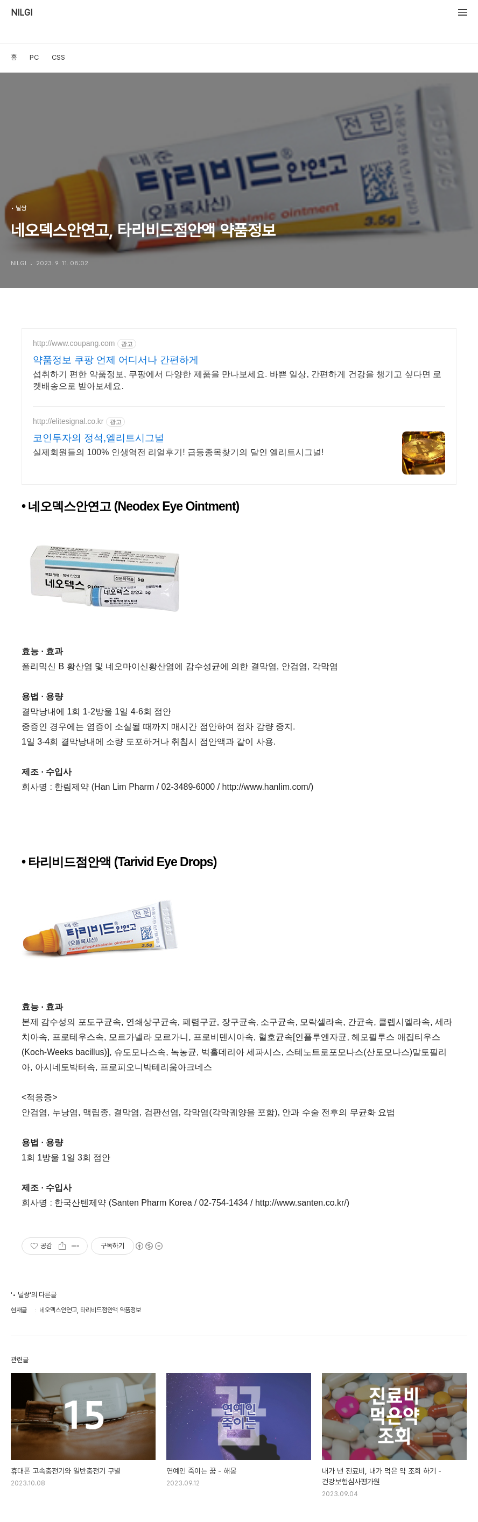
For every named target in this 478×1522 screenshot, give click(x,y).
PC (34, 57)
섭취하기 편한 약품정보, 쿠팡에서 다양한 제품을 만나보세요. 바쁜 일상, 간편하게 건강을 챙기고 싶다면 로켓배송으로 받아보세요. (237, 380)
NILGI (21, 13)
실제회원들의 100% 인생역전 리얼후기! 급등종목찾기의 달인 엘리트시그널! (178, 452)
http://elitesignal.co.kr (68, 421)
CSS (58, 57)
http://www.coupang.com (74, 343)
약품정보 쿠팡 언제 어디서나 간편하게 (116, 360)
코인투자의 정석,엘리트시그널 (98, 438)
